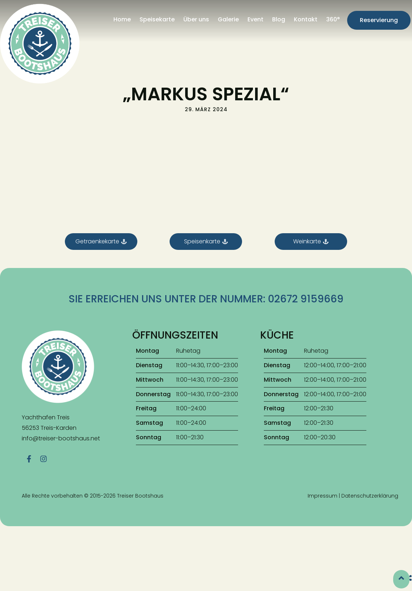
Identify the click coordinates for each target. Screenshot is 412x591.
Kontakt (305, 19)
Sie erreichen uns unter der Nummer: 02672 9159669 (206, 281)
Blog (278, 19)
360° (333, 19)
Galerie (228, 19)
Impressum (322, 474)
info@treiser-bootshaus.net (61, 420)
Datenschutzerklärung (369, 474)
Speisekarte (157, 19)
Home (122, 19)
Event (255, 19)
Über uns (196, 19)
